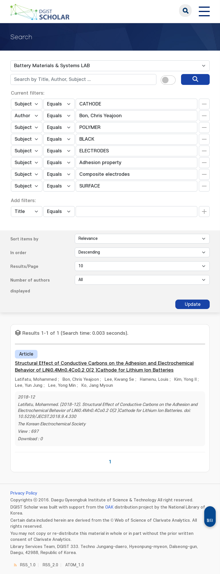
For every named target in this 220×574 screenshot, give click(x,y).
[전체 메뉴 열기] (204, 10)
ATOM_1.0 (74, 565)
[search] (195, 79)
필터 (210, 521)
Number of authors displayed (30, 286)
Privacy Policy (23, 493)
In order (18, 252)
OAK (109, 507)
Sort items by (24, 239)
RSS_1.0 (28, 565)
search (185, 10)
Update (193, 304)
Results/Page (24, 266)
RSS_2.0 (50, 565)
